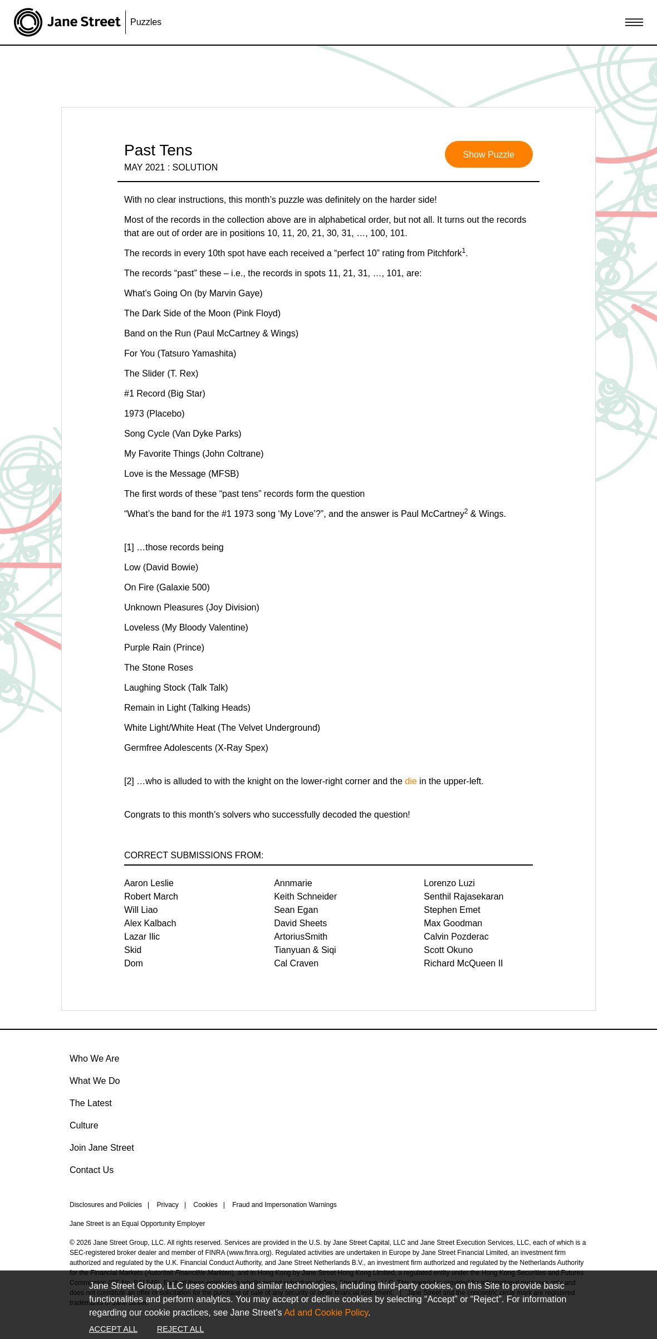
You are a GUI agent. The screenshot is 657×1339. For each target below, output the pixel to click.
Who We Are (95, 1058)
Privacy (168, 1205)
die (410, 781)
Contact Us (92, 1170)
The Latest (91, 1103)
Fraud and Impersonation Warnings (284, 1205)
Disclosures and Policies (106, 1205)
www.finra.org (249, 1253)
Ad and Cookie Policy (326, 1312)
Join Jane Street (102, 1147)
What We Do (95, 1081)
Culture (84, 1125)
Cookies (205, 1205)
